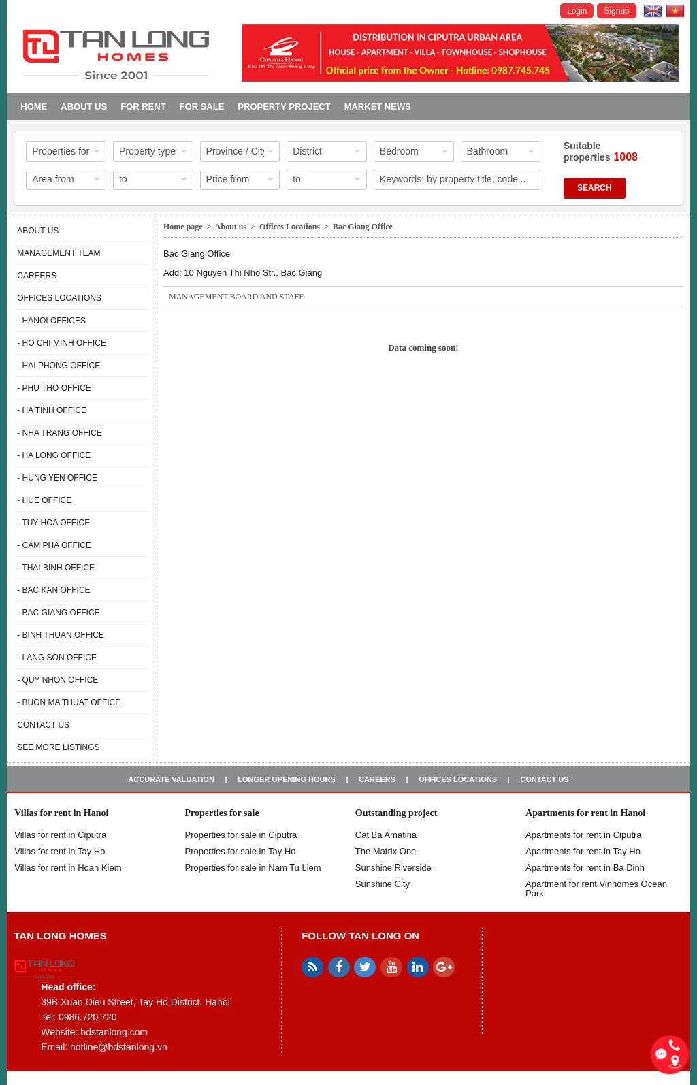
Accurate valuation (171, 779)
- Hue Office (44, 500)
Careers (36, 275)
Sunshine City (382, 884)
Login (577, 11)
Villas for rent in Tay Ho (59, 851)
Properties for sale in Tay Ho (240, 851)
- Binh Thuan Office (60, 635)
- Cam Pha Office (54, 545)
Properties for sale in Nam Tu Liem (253, 867)
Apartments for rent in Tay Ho (583, 851)
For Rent (142, 106)
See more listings (58, 747)
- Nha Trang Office (59, 433)
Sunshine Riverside (393, 867)
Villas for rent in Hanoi (61, 813)
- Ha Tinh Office (51, 410)
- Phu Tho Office (54, 388)
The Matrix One (386, 851)
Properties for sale (222, 813)
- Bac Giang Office (58, 612)
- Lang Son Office (57, 657)
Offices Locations (59, 298)
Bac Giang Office (363, 226)
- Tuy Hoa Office (53, 523)
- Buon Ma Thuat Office (68, 702)
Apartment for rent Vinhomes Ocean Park (596, 888)
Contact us (43, 725)
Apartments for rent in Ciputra (583, 835)
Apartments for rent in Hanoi (585, 813)
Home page (183, 226)
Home (33, 106)
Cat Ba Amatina (386, 835)
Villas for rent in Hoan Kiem (67, 867)
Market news (377, 106)
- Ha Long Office (54, 455)
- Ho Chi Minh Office (61, 343)
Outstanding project (396, 813)
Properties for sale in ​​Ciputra (241, 835)
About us (84, 106)
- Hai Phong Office (58, 365)
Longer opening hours (287, 779)
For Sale (202, 106)
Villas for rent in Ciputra (60, 835)
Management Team (58, 253)
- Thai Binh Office (56, 567)
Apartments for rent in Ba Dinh (585, 867)
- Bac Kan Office (53, 590)
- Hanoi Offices (51, 320)
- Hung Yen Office (57, 478)
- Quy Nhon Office (57, 680)
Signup (616, 11)
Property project (284, 106)
